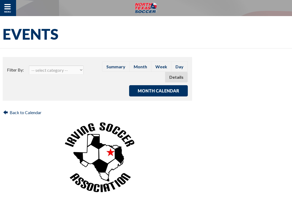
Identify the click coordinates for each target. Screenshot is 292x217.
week (161, 66)
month (140, 66)
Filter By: (15, 69)
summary (115, 66)
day (179, 66)
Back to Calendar (26, 112)
